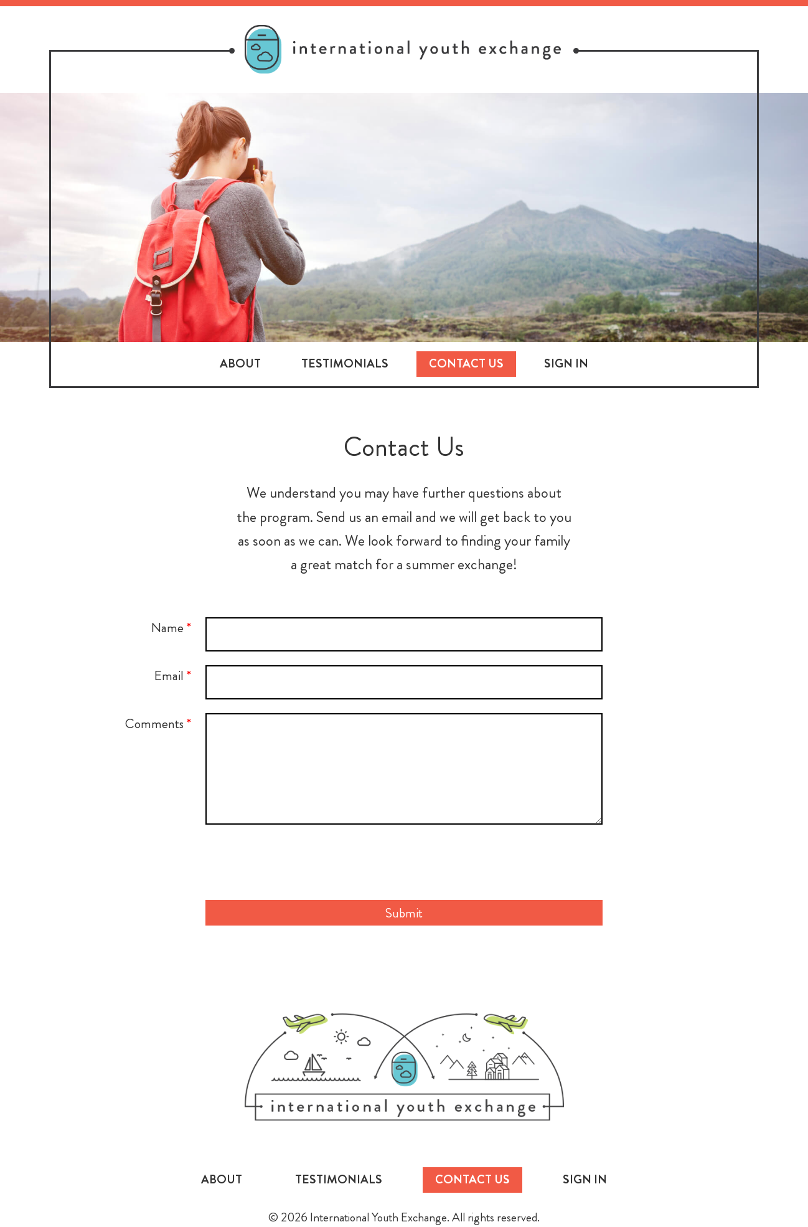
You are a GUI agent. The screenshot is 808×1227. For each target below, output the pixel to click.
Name (171, 627)
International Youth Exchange (404, 1066)
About (240, 363)
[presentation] (404, 862)
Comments (158, 723)
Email (172, 675)
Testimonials (344, 363)
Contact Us (466, 363)
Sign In (566, 363)
